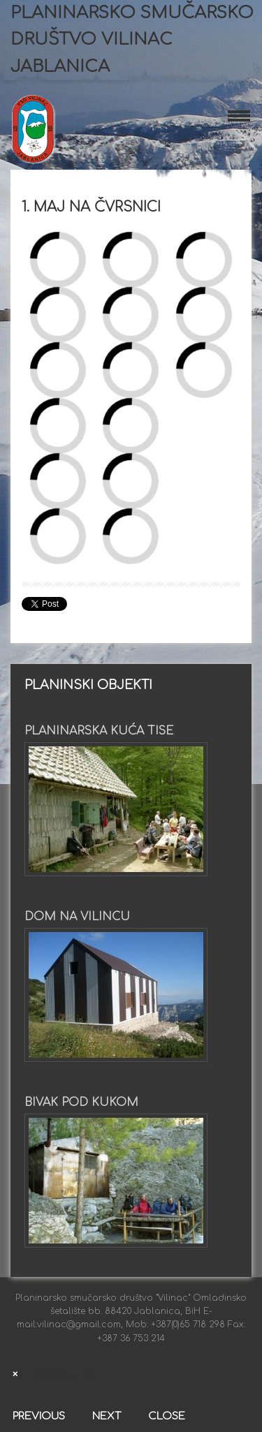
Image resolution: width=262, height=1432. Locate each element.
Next (106, 1416)
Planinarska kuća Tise (98, 731)
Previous (39, 1416)
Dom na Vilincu (77, 916)
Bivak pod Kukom (81, 1102)
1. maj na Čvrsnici (91, 207)
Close (166, 1416)
